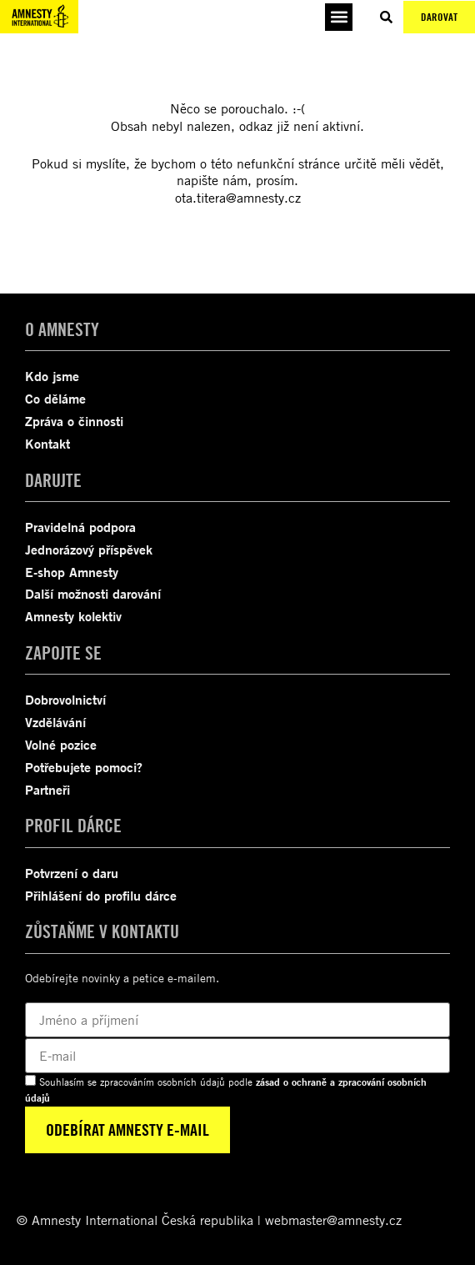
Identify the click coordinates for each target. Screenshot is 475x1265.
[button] (338, 17)
